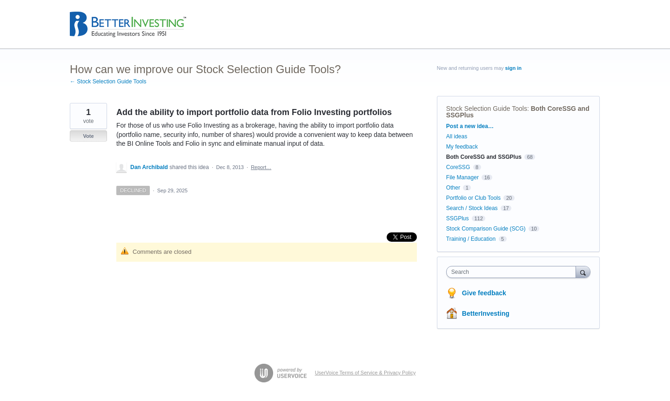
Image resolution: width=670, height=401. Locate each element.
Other (453, 187)
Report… (261, 167)
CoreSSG (458, 167)
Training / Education (471, 239)
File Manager (462, 177)
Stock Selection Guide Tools (486, 108)
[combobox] (513, 272)
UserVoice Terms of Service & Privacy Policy (365, 372)
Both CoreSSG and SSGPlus (484, 157)
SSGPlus (457, 218)
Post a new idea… (470, 126)
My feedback (462, 146)
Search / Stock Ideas (472, 208)
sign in (513, 68)
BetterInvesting (485, 313)
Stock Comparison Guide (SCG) (486, 228)
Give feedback (484, 293)
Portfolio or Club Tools (473, 198)
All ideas (456, 136)
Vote (88, 136)
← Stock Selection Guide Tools (108, 81)
